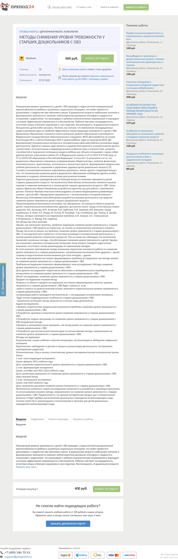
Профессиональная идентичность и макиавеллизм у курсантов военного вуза (145, 36)
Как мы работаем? (62, 6)
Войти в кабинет (110, 6)
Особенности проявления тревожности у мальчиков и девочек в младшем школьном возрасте (145, 133)
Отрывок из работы (83, 419)
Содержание (37, 419)
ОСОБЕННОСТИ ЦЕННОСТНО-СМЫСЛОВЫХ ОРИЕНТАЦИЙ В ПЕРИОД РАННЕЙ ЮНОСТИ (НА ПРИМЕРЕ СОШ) (142, 109)
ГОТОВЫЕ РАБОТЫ (28, 31)
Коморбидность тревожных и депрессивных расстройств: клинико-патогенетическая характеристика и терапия (145, 60)
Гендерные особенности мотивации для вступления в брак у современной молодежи (144, 156)
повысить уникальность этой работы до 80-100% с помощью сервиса (88, 77)
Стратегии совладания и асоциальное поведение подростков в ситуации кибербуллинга (145, 84)
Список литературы (58, 419)
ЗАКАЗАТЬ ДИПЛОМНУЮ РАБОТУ (68, 523)
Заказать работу (136, 7)
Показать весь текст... (27, 467)
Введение (21, 419)
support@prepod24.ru (18, 556)
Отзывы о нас (84, 6)
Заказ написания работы (74, 69)
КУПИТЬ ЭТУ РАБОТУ (97, 58)
